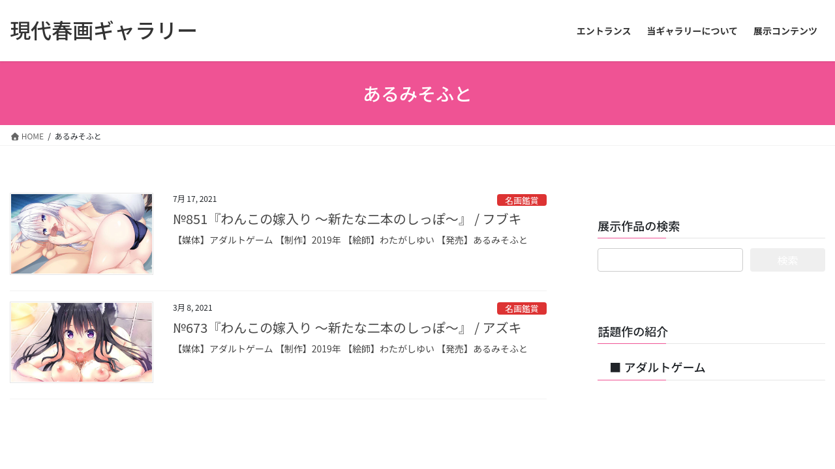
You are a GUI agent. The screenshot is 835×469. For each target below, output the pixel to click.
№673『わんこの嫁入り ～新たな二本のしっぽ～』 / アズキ (347, 327)
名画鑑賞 (521, 200)
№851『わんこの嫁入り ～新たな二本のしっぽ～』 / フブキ (347, 218)
